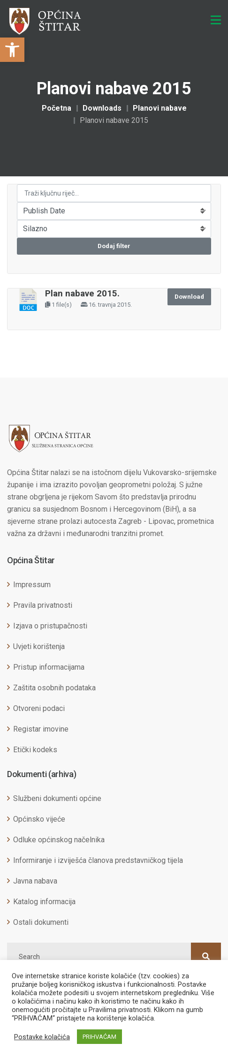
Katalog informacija (44, 901)
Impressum (32, 584)
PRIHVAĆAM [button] (99, 1036)
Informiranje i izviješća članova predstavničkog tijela (98, 860)
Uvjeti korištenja (39, 646)
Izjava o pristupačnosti (50, 625)
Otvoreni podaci (39, 708)
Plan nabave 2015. (82, 293)
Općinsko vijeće (39, 819)
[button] (12, 50)
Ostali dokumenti (40, 922)
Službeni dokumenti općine (57, 798)
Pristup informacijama (48, 667)
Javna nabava (35, 881)
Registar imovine (40, 729)
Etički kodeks (35, 749)
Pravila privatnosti (42, 605)
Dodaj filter (114, 245)
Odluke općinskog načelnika (59, 839)
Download (189, 296)
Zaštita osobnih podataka (54, 687)
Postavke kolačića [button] (42, 1037)
